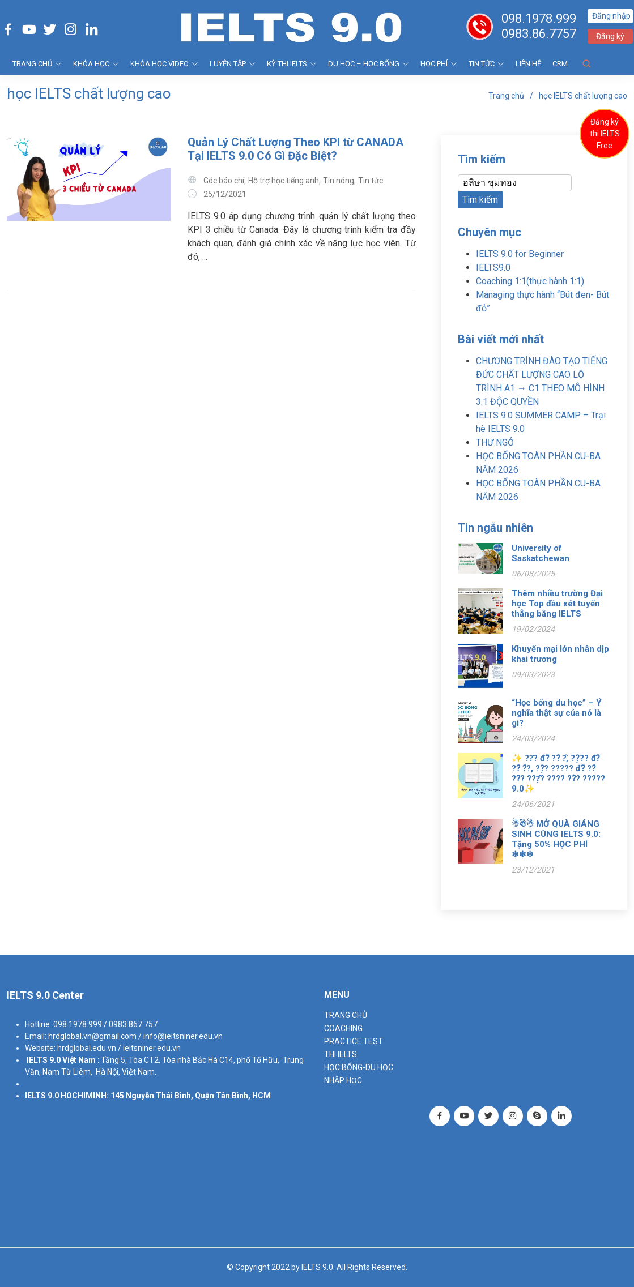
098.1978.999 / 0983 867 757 (105, 1024)
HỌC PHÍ (438, 63)
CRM (560, 63)
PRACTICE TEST (353, 1041)
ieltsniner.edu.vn (152, 1048)
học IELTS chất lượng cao (583, 95)
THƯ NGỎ (495, 442)
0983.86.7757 (540, 34)
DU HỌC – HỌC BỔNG (368, 63)
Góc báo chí (223, 181)
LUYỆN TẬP (233, 63)
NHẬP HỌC (343, 1080)
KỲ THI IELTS (292, 63)
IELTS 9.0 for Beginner (520, 254)
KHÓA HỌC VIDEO (164, 63)
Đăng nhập (612, 16)
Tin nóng (338, 181)
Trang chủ (506, 95)
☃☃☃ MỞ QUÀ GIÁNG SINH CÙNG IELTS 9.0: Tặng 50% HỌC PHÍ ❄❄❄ (556, 839)
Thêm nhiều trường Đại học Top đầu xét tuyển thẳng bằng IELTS (557, 603)
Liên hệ (528, 63)
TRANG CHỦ (37, 63)
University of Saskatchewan (540, 553)
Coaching (343, 1028)
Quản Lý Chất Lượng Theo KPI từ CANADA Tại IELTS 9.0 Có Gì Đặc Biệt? (295, 149)
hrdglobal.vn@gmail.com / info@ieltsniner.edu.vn (135, 1036)
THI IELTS (340, 1054)
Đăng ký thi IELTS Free (605, 133)
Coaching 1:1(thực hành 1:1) (530, 281)
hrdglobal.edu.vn (86, 1048)
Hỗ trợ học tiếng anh (283, 181)
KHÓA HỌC (96, 63)
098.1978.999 (540, 18)
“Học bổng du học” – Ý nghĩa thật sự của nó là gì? (557, 713)
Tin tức (486, 63)
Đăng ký (611, 36)
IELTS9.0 (493, 267)
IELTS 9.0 (44, 1059)
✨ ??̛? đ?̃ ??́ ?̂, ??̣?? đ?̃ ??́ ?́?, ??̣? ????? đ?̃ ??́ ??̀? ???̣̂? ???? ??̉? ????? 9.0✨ (558, 773)
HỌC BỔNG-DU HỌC (358, 1067)
